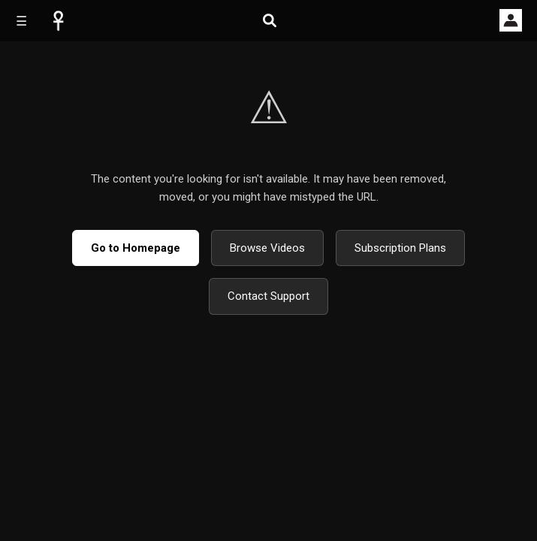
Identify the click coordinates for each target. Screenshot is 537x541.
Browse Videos (267, 248)
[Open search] (269, 20)
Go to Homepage (135, 248)
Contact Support (268, 296)
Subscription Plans (400, 248)
